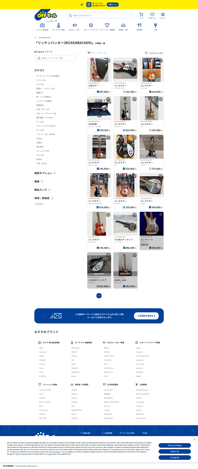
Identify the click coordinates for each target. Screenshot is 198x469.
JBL (72, 360)
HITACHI (42, 364)
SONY (41, 348)
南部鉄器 (107, 394)
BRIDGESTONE (76, 410)
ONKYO (74, 356)
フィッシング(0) (42, 151)
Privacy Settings (175, 445)
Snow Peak (140, 364)
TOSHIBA (42, 360)
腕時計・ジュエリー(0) (45, 88)
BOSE (73, 364)
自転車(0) (40, 147)
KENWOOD (75, 372)
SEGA (105, 364)
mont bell (139, 368)
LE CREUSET (108, 390)
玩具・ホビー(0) (42, 109)
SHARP (41, 356)
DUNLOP (74, 418)
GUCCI (41, 394)
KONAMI (107, 352)
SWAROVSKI (108, 414)
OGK (73, 406)
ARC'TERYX (43, 418)
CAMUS (138, 398)
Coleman (139, 352)
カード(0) (40, 130)
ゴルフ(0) (40, 155)
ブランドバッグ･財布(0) (45, 126)
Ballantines (140, 414)
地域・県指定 (44, 198)
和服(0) (39, 159)
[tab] (42, 26)
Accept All (174, 458)
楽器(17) (39, 92)
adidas (138, 348)
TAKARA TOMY (109, 356)
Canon (41, 368)
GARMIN (74, 402)
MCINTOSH (75, 348)
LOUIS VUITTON (45, 390)
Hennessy (139, 406)
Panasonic (42, 352)
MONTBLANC (108, 418)
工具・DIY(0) (41, 163)
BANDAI (106, 348)
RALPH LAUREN (44, 402)
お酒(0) (39, 138)
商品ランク (42, 189)
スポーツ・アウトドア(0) (46, 113)
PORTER (42, 414)
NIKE (41, 406)
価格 (38, 181)
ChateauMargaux (142, 390)
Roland (73, 376)
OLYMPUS (42, 376)
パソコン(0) (41, 80)
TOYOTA (74, 390)
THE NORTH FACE (142, 356)
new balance (43, 410)
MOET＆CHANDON (142, 394)
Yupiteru (74, 398)
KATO (106, 376)
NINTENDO (108, 360)
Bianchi (74, 414)
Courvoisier (140, 402)
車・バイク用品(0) (43, 97)
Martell (138, 410)
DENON (74, 352)
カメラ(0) (40, 84)
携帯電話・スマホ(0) (44, 117)
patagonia (139, 360)
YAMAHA (74, 368)
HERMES (42, 398)
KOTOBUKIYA (108, 368)
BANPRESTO (108, 372)
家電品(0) (40, 105)
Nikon (41, 372)
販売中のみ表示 (154, 53)
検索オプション (45, 173)
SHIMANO (139, 372)
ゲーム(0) (40, 122)
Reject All (175, 451)
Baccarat (107, 406)
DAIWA (138, 376)
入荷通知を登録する (146, 315)
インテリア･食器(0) (44, 101)
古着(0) (39, 142)
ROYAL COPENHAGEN (111, 402)
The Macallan (140, 418)
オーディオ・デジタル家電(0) (48, 76)
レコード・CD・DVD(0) (45, 134)
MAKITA (74, 394)
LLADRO (107, 410)
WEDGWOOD (108, 398)
